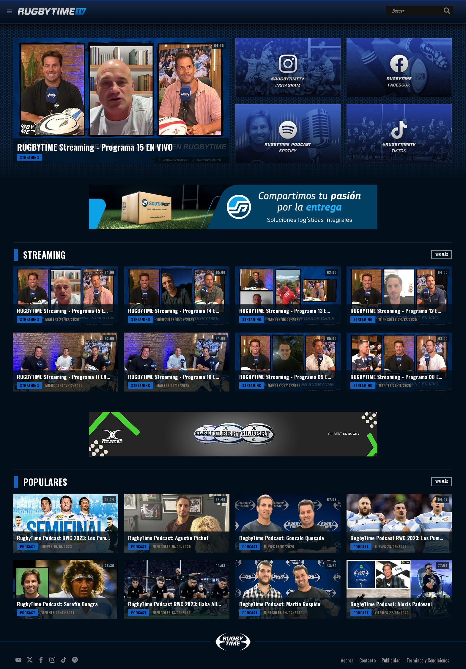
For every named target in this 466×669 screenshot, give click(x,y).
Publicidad (391, 660)
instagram (53, 662)
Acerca (347, 660)
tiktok (64, 662)
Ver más (441, 254)
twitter (30, 662)
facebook (42, 662)
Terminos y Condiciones (428, 660)
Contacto (367, 660)
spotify (76, 662)
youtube (19, 662)
